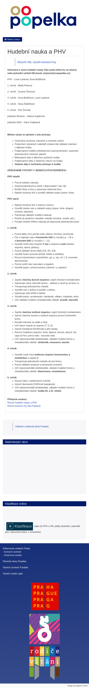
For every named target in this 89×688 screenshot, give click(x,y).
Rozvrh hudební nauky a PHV (22, 402)
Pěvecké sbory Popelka (14, 561)
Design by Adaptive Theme (78, 686)
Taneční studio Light (13, 573)
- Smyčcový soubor (12, 555)
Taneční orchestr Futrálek (15, 567)
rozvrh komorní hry (44, 62)
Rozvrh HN (24, 62)
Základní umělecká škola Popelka (31, 426)
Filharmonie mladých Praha (16, 548)
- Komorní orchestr (12, 552)
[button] (12, 39)
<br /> (22, 466)
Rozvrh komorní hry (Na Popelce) (24, 406)
